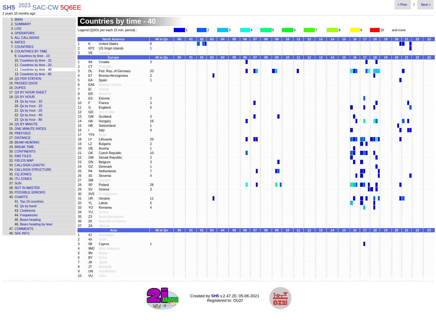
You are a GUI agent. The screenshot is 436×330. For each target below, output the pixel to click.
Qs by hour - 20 (31, 110)
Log (18, 28)
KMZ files (23, 156)
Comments (24, 229)
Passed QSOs (26, 83)
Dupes (20, 87)
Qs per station (28, 78)
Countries (24, 47)
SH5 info (22, 233)
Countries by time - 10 (34, 56)
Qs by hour (25, 97)
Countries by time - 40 (35, 69)
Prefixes (23, 133)
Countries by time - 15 (35, 60)
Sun (18, 183)
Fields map (24, 160)
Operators (25, 33)
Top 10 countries (32, 201)
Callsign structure (33, 169)
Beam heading (27, 142)
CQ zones (23, 174)
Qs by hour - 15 (31, 106)
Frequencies (29, 215)
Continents (25, 151)
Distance (23, 138)
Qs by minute (26, 124)
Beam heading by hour (36, 224)
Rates (20, 42)
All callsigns (27, 37)
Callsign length (30, 165)
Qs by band (28, 206)
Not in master (27, 188)
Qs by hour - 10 (31, 101)
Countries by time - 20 (35, 65)
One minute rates (30, 128)
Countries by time (31, 51)
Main (19, 19)
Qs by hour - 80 (31, 119)
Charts (21, 197)
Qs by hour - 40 (31, 115)
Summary (23, 24)
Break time (24, 147)
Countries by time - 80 (35, 74)
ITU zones (23, 178)
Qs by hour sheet (30, 92)
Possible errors (30, 192)
